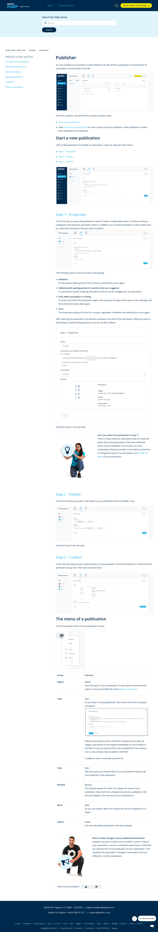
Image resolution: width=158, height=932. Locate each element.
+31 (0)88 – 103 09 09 (72, 907)
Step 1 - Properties (67, 151)
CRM (71, 923)
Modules (32, 50)
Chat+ (49, 923)
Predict (131, 923)
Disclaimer (78, 928)
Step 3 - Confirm (65, 161)
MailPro (106, 923)
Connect (57, 923)
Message (115, 923)
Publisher (9, 82)
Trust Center (89, 928)
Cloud (65, 923)
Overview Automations (15, 66)
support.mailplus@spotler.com (100, 907)
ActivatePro (27, 923)
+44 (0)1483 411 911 (76, 912)
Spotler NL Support (53, 907)
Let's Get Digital (89, 923)
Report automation (128, 689)
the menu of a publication (76, 127)
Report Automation (14, 87)
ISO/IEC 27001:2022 (103, 928)
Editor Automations (14, 77)
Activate (17, 923)
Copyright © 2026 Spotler (49, 928)
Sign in (50, 5)
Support (114, 928)
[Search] (79, 22)
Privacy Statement (66, 928)
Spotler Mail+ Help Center (135, 5)
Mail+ (99, 923)
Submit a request (66, 5)
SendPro (140, 923)
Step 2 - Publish (65, 156)
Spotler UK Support (57, 912)
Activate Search (39, 923)
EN (116, 5)
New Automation (13, 71)
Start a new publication (69, 122)
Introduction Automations (17, 61)
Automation (44, 50)
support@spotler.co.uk (99, 912)
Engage (78, 923)
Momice (123, 923)
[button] (86, 887)
